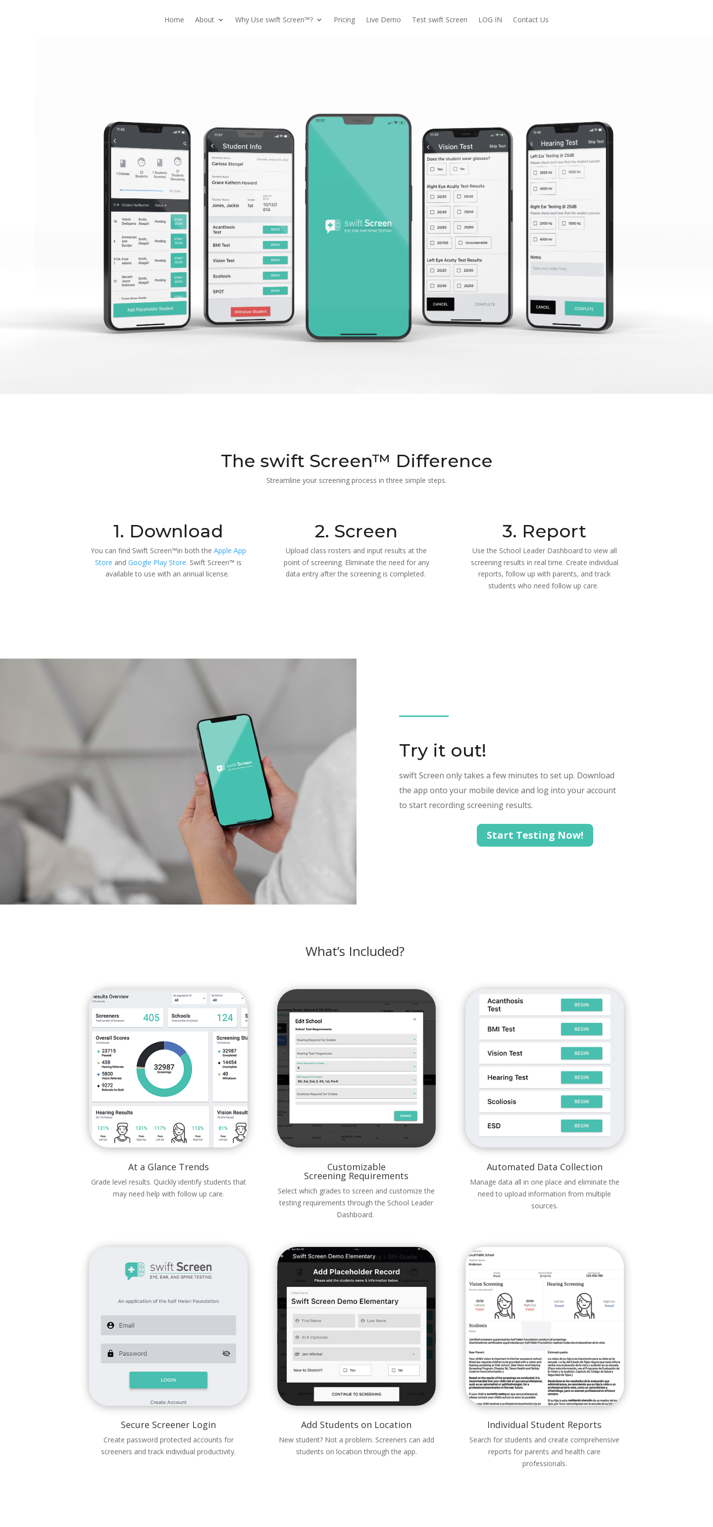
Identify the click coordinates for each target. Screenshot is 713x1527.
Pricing (344, 20)
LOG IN (490, 20)
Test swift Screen (439, 20)
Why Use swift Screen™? (274, 20)
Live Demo (383, 20)
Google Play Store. (158, 562)
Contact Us (531, 20)
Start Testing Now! (535, 835)
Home (174, 20)
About (204, 20)
